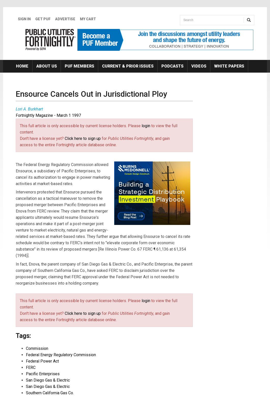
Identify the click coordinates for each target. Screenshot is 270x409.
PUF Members (79, 66)
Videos (198, 66)
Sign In (24, 19)
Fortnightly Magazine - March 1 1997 (48, 115)
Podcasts (172, 66)
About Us (46, 66)
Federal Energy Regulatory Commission (61, 354)
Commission (37, 348)
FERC (31, 367)
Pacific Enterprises (43, 373)
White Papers (229, 66)
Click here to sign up (83, 138)
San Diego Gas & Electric (48, 380)
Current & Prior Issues (128, 66)
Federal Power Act (42, 361)
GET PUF (42, 19)
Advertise (65, 19)
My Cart (88, 19)
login (146, 125)
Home (22, 66)
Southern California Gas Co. (50, 392)
